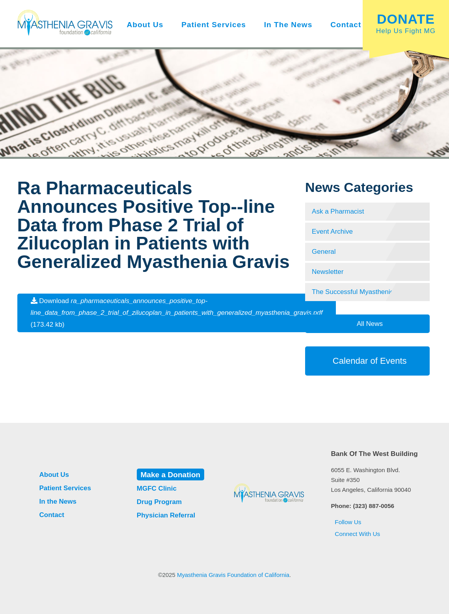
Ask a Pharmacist (338, 211)
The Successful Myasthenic (352, 292)
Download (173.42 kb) (177, 312)
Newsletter (327, 271)
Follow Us (346, 522)
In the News (288, 24)
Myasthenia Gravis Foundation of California (233, 575)
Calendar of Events (367, 361)
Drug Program (159, 502)
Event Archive (332, 231)
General (323, 251)
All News (369, 323)
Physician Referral (166, 515)
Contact (345, 24)
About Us (145, 24)
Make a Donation (170, 475)
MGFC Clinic (157, 488)
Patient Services (213, 24)
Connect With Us (355, 533)
